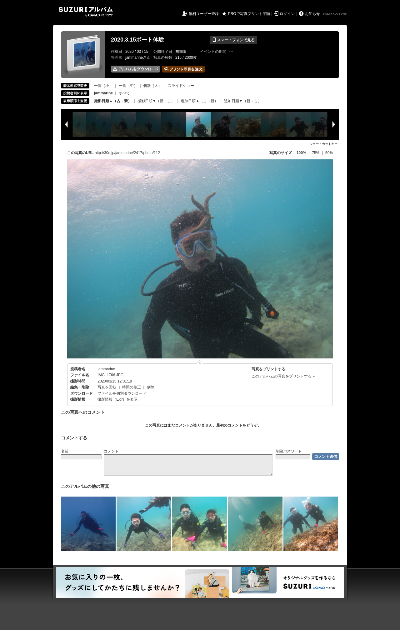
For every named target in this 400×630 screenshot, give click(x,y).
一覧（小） (103, 85)
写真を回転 (107, 387)
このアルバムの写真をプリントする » (283, 376)
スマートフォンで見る (233, 40)
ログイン (287, 14)
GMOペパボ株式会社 (335, 14)
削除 (150, 387)
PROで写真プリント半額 (249, 14)
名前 (64, 451)
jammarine (106, 369)
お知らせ (312, 14)
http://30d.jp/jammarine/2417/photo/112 (127, 153)
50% (329, 153)
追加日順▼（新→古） (243, 101)
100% (301, 153)
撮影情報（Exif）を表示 (118, 399)
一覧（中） (128, 85)
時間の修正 (131, 387)
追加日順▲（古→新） (199, 101)
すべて (124, 93)
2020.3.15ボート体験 (137, 40)
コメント (111, 451)
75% (316, 153)
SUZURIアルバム (85, 11)
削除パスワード (289, 451)
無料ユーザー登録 (204, 14)
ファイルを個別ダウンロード (122, 393)
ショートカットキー (323, 144)
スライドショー (181, 85)
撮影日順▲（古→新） (113, 101)
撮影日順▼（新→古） (156, 101)
